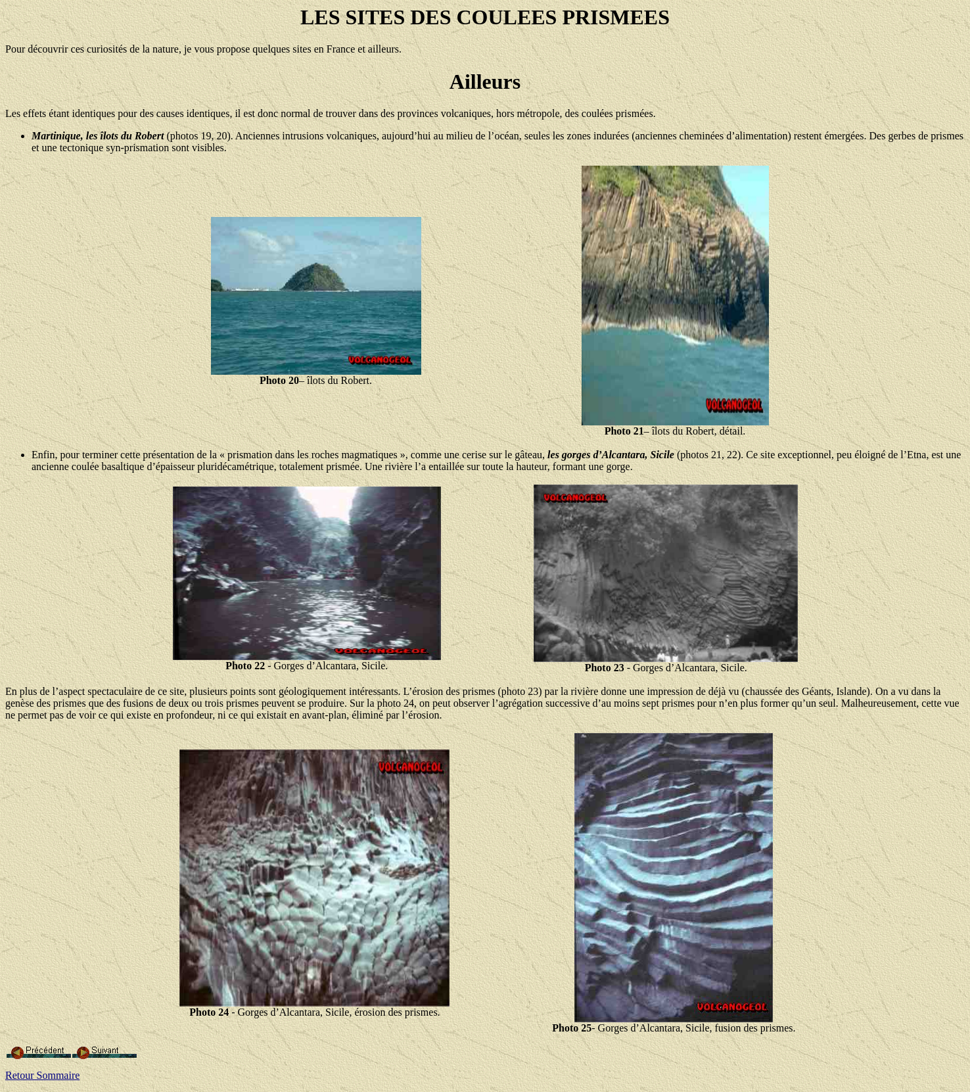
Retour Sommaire (42, 1075)
